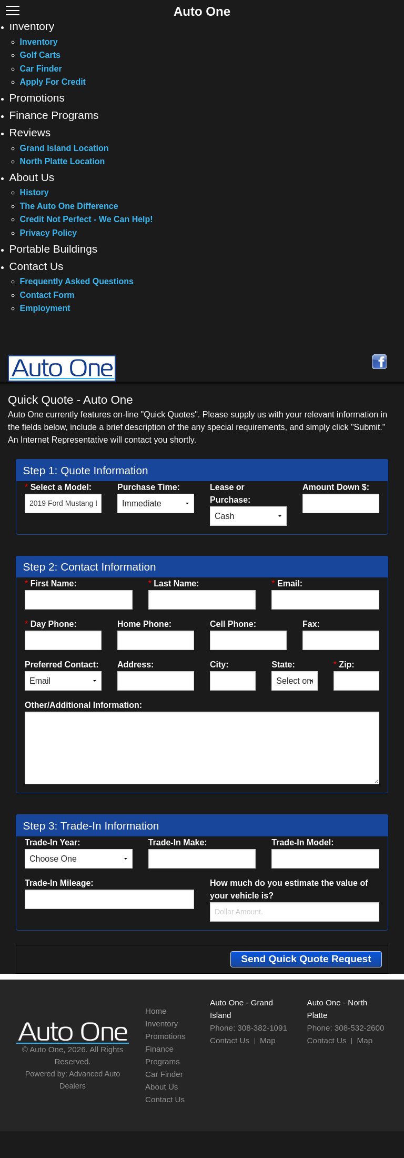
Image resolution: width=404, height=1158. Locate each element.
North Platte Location (62, 161)
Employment (45, 308)
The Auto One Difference (69, 206)
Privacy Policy (48, 232)
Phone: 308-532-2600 (346, 1027)
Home (156, 1010)
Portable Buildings (53, 249)
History (34, 192)
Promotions (37, 98)
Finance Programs (54, 115)
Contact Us (36, 266)
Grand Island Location (64, 148)
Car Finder (41, 68)
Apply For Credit (53, 81)
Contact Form (47, 295)
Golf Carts (40, 55)
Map (268, 1040)
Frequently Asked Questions (77, 281)
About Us (32, 177)
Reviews (30, 132)
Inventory (32, 26)
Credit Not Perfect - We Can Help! (86, 219)
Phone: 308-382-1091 (248, 1027)
